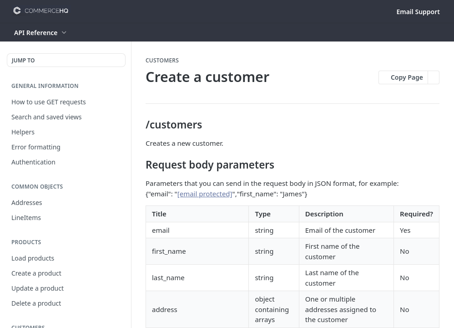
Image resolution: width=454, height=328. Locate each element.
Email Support (418, 11)
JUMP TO (23, 60)
